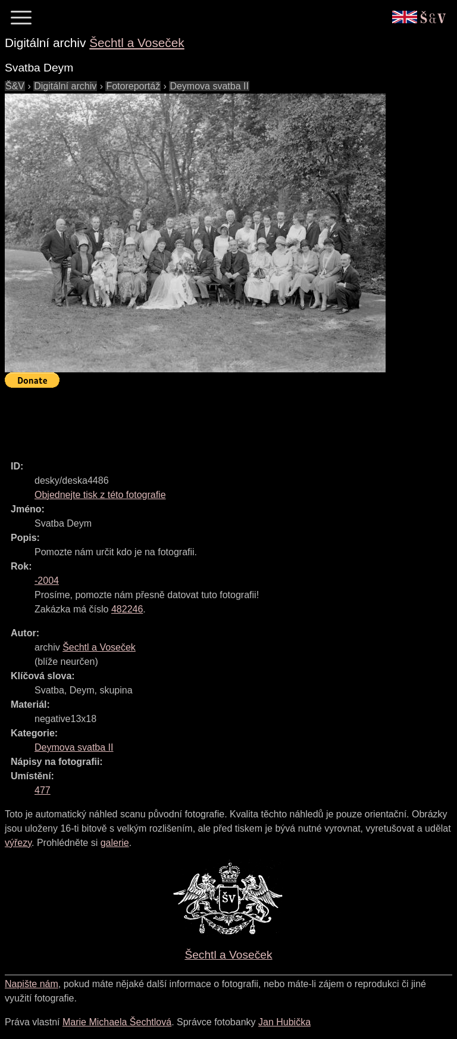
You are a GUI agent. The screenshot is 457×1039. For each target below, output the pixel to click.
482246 (127, 609)
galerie (115, 843)
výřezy (18, 843)
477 (43, 790)
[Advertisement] (221, 419)
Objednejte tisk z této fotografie (100, 495)
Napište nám (31, 984)
